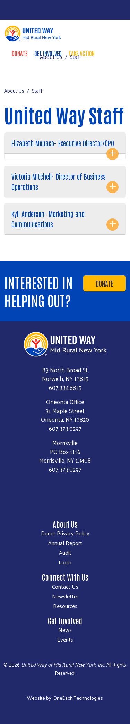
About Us (51, 56)
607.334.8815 (65, 387)
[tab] (65, 146)
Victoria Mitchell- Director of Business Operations (58, 181)
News (65, 630)
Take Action (82, 53)
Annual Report (65, 543)
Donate (19, 53)
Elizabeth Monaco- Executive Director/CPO (62, 143)
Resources (65, 606)
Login (65, 562)
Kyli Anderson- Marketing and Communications (48, 219)
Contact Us (65, 586)
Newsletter (65, 596)
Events (65, 639)
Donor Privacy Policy (65, 533)
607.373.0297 (65, 428)
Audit (65, 552)
